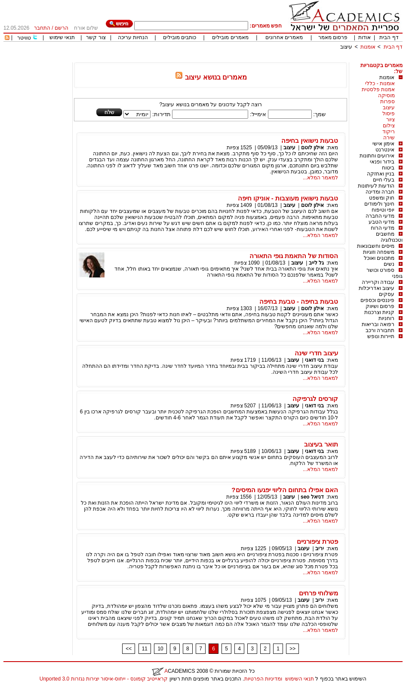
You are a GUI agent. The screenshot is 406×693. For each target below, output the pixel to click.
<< (129, 649)
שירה (389, 138)
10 (160, 649)
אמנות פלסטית (378, 89)
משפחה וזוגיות (378, 252)
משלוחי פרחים (318, 593)
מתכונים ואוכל (379, 258)
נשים (389, 264)
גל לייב (316, 263)
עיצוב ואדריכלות (376, 288)
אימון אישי (383, 144)
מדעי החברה (380, 216)
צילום (389, 126)
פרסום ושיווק (380, 306)
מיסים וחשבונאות (375, 246)
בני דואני (314, 360)
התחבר (42, 28)
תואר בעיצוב (321, 444)
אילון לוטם (312, 148)
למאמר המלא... (320, 178)
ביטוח (388, 168)
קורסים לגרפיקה (315, 398)
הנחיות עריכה (133, 37)
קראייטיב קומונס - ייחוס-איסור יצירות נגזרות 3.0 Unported (104, 679)
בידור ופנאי (382, 162)
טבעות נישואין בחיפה (309, 140)
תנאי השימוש (299, 679)
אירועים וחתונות (377, 156)
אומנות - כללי (380, 83)
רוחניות (386, 318)
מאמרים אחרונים (284, 37)
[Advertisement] (246, 59)
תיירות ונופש (380, 336)
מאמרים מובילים (230, 37)
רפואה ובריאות (378, 324)
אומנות (367, 47)
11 (145, 649)
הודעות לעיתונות (376, 186)
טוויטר (24, 38)
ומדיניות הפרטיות (263, 679)
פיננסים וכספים (377, 300)
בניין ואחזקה (380, 174)
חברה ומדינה (380, 192)
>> (292, 649)
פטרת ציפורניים (317, 541)
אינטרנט (384, 150)
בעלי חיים (383, 180)
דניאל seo (312, 497)
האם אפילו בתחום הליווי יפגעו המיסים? (284, 489)
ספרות (387, 102)
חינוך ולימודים (379, 204)
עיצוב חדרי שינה (316, 353)
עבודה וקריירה (378, 282)
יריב (319, 548)
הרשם (61, 28)
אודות (364, 37)
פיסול (388, 114)
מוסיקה (386, 95)
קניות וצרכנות (379, 312)
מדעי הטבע (381, 222)
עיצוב (346, 47)
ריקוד (388, 132)
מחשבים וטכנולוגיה (389, 237)
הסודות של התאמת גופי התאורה (293, 255)
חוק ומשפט (381, 198)
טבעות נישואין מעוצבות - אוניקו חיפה (288, 198)
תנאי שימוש (62, 37)
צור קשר (95, 37)
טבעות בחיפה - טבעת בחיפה (298, 301)
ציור (390, 120)
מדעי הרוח (382, 228)
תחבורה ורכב (380, 330)
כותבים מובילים (179, 37)
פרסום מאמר (333, 37)
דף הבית (388, 37)
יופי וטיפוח (383, 210)
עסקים (386, 294)
